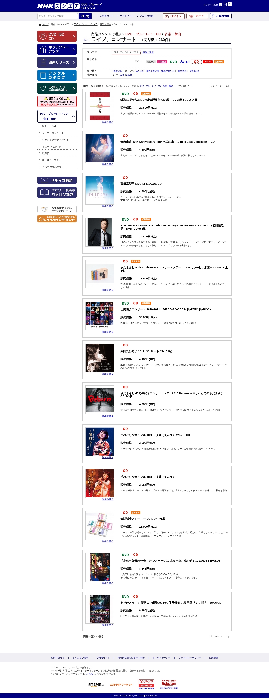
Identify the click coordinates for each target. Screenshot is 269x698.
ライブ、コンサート (53, 133)
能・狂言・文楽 (50, 160)
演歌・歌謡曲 (49, 126)
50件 (122, 75)
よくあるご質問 (80, 657)
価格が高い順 (168, 71)
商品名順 (182, 71)
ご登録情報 (221, 16)
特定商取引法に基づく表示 (131, 657)
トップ (45, 24)
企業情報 (213, 657)
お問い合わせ (57, 657)
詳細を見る (107, 122)
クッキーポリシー (162, 657)
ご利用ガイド (106, 16)
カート (197, 16)
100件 (129, 75)
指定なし (117, 71)
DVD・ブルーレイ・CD (86, 24)
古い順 (139, 71)
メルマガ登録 (146, 16)
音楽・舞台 (105, 24)
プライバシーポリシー (190, 657)
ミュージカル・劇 (51, 146)
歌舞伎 (45, 153)
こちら (89, 673)
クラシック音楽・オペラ (55, 139)
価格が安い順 (152, 71)
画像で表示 (148, 52)
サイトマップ (126, 16)
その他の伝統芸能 (51, 166)
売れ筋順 (194, 71)
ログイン (174, 16)
